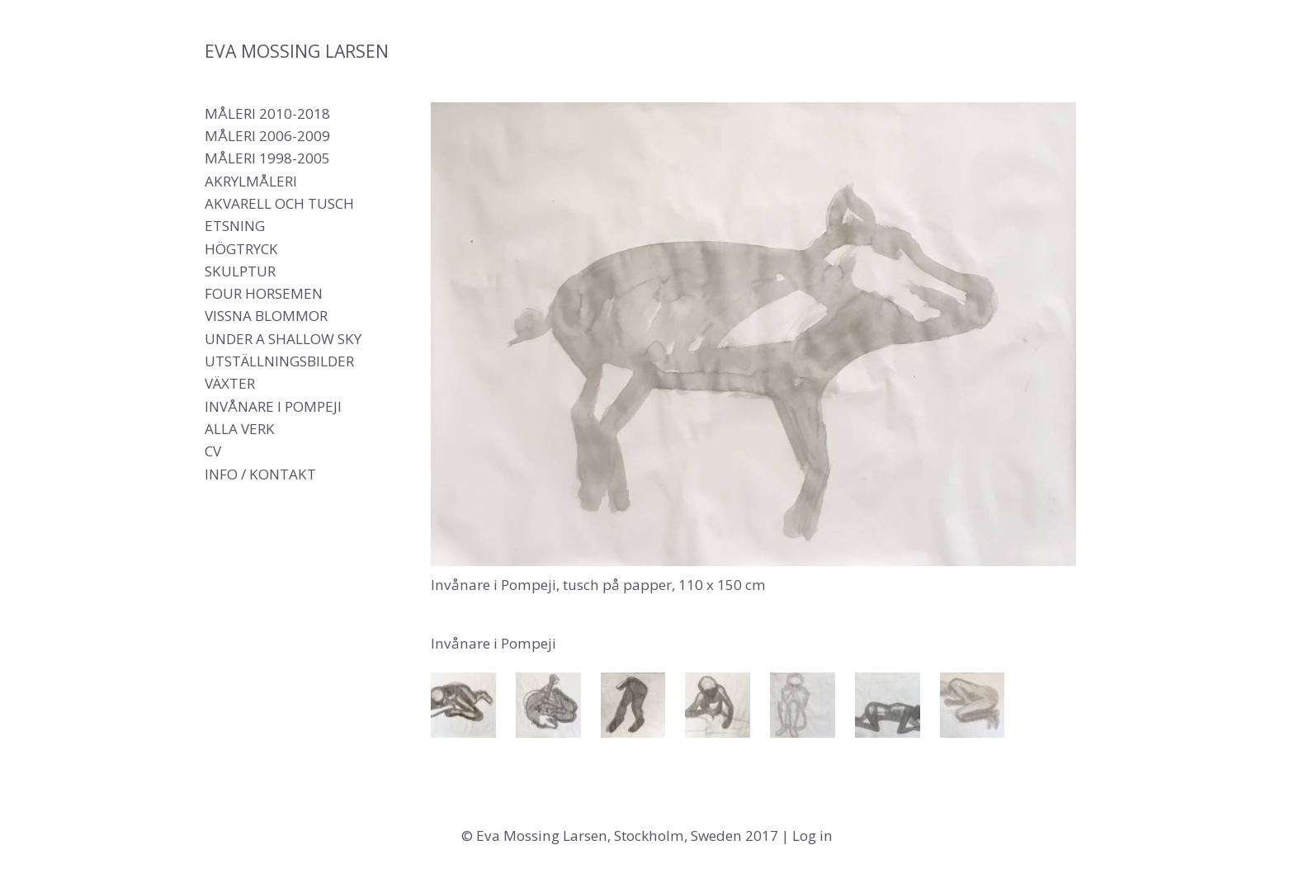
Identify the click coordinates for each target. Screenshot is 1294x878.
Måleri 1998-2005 (267, 158)
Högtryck (241, 248)
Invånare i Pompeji (273, 406)
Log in (812, 835)
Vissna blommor (266, 315)
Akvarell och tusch (279, 203)
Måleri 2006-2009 (267, 135)
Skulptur (240, 271)
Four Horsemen (264, 293)
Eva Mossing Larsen (297, 51)
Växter (230, 383)
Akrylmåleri (251, 181)
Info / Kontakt (260, 474)
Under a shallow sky (283, 338)
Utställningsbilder (279, 361)
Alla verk (240, 428)
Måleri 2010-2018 (267, 113)
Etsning (235, 225)
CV (213, 450)
